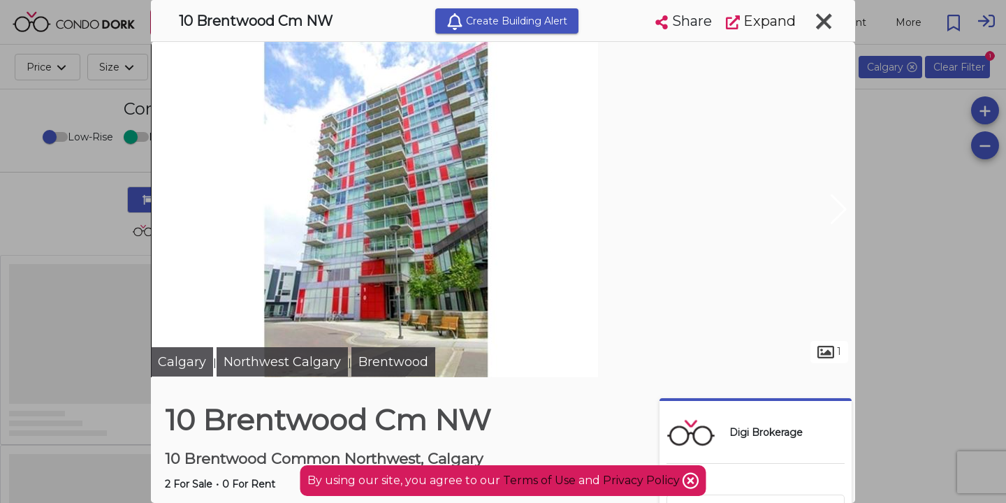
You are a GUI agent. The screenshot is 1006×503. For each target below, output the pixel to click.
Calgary (182, 362)
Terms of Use (539, 480)
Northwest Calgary (282, 362)
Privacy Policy (643, 480)
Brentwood (393, 362)
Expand (761, 21)
